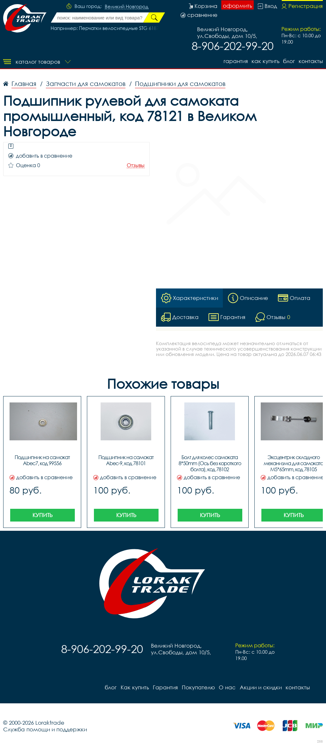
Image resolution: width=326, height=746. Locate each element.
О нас (226, 687)
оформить (237, 5)
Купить (42, 515)
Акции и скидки (260, 687)
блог (289, 61)
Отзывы (136, 165)
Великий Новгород (126, 6)
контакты (311, 61)
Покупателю (198, 687)
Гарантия (235, 61)
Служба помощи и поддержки (45, 729)
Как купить (265, 61)
